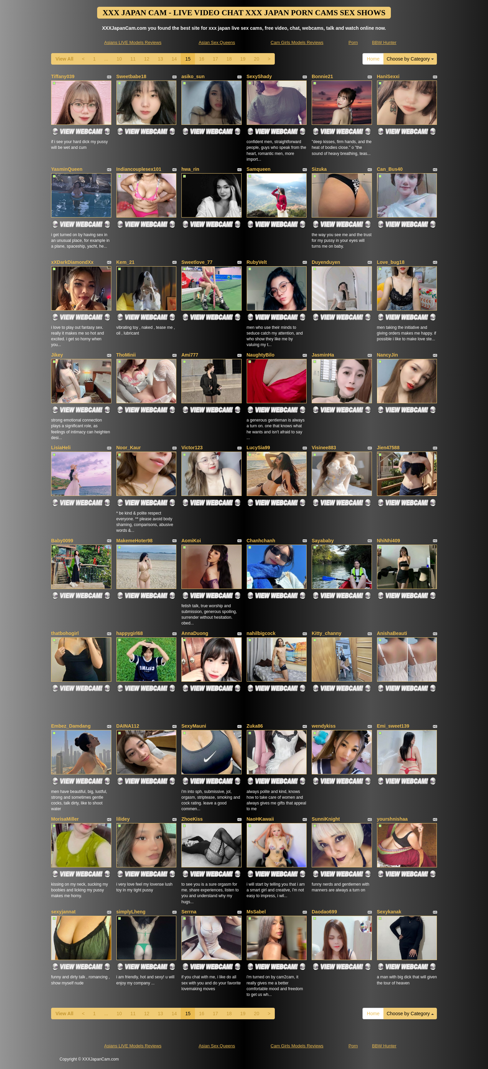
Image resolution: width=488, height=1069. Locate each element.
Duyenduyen (326, 262)
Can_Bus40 (390, 169)
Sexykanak (389, 911)
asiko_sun (192, 76)
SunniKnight (326, 819)
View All (64, 59)
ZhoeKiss (192, 819)
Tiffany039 (62, 76)
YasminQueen (67, 169)
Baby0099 (62, 540)
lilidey (123, 819)
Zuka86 (255, 726)
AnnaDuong (194, 633)
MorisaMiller (65, 819)
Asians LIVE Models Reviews (132, 42)
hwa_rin (190, 169)
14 (174, 59)
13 (160, 59)
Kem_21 (125, 262)
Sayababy (323, 540)
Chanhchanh (261, 540)
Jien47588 (388, 447)
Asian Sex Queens (217, 42)
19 (243, 59)
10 (119, 59)
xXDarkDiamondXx (72, 262)
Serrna (188, 911)
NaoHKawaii (260, 819)
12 (147, 59)
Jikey (57, 355)
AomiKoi (191, 540)
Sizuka (319, 169)
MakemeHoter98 (134, 540)
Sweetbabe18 (131, 76)
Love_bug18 (391, 262)
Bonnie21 (322, 76)
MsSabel (256, 911)
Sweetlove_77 (197, 262)
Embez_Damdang (71, 726)
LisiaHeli (61, 447)
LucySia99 (258, 447)
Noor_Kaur (128, 447)
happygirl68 (129, 633)
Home (373, 59)
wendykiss (324, 726)
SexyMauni (193, 726)
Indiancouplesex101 (138, 169)
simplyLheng (131, 911)
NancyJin (387, 355)
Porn (353, 42)
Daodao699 (324, 911)
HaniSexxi (388, 76)
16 (201, 59)
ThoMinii (126, 355)
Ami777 (189, 355)
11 (133, 59)
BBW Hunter (384, 42)
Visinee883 (324, 447)
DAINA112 (127, 726)
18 (229, 59)
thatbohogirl (65, 633)
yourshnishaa (392, 819)
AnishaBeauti (392, 633)
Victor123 (192, 447)
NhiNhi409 (388, 540)
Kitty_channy (326, 633)
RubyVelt (257, 262)
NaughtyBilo (260, 355)
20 (256, 59)
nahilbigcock (261, 633)
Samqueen (259, 169)
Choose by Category (410, 59)
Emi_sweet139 (393, 726)
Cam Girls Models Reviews (297, 42)
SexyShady (259, 76)
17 (215, 59)
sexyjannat (63, 911)
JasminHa (323, 355)
